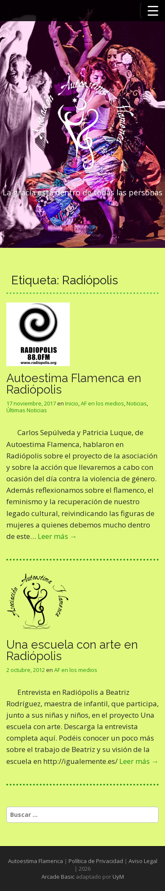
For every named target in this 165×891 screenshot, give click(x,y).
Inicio (71, 403)
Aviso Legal (143, 861)
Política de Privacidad (96, 861)
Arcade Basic (57, 876)
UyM (118, 876)
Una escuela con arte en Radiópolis (72, 650)
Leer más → (57, 536)
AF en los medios (102, 403)
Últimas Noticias (26, 410)
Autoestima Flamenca (35, 861)
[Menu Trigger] (152, 10)
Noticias (136, 403)
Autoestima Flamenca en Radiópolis (73, 383)
